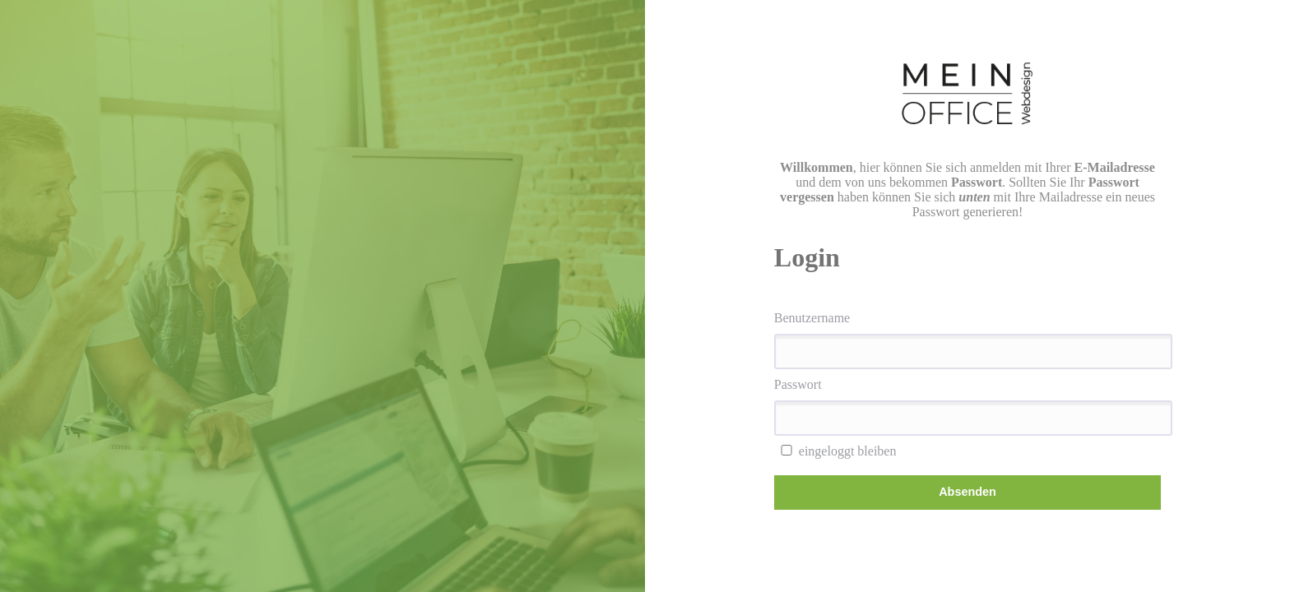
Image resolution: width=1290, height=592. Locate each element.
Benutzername (812, 318)
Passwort (798, 384)
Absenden (967, 491)
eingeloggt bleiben (835, 451)
